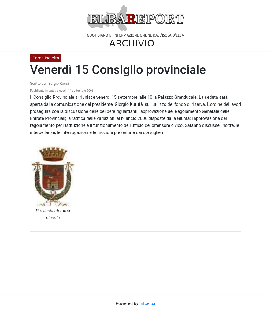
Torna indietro (46, 57)
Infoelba (147, 303)
